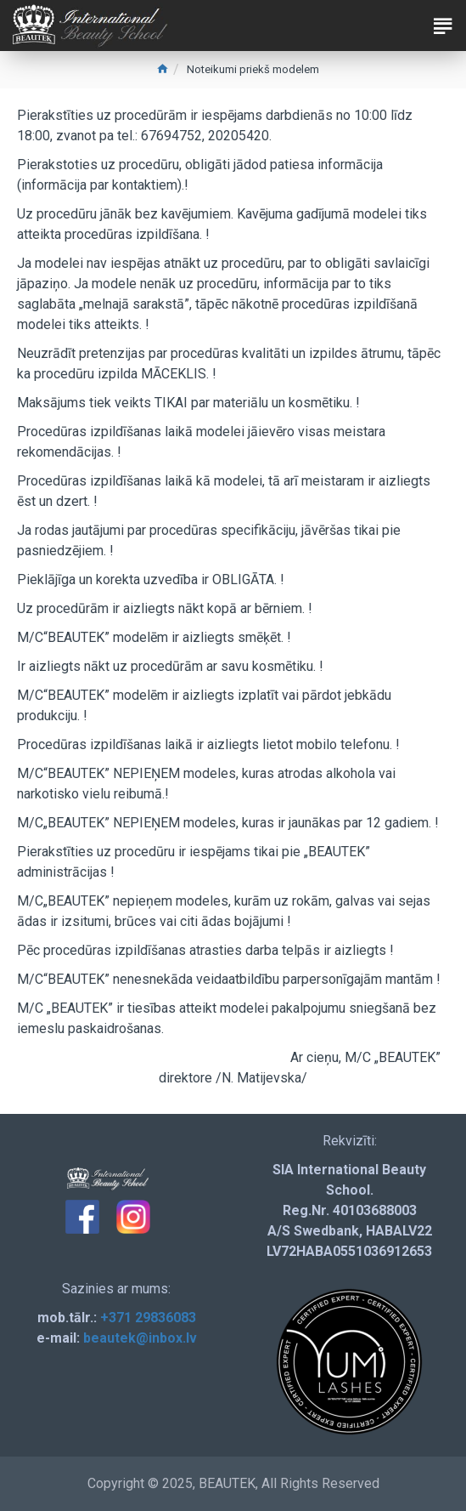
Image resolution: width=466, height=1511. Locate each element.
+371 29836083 (148, 1317)
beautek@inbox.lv (140, 1338)
